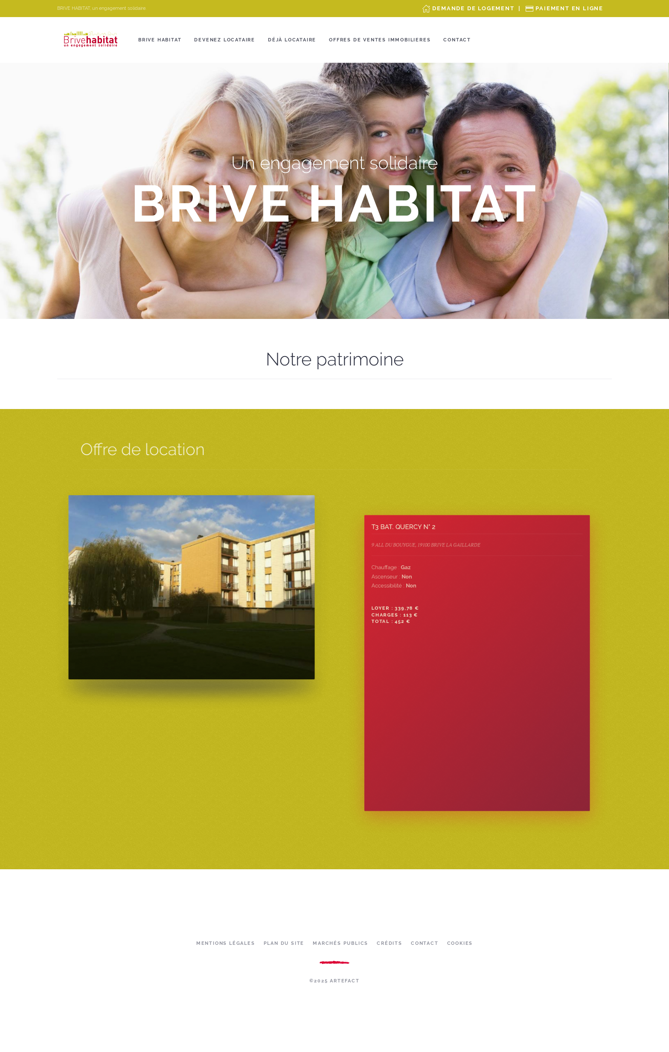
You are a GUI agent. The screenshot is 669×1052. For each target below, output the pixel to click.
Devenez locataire (224, 40)
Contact (457, 40)
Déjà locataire (292, 40)
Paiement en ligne (569, 8)
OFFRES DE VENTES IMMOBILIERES (379, 40)
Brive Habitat (159, 40)
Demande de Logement (473, 8)
